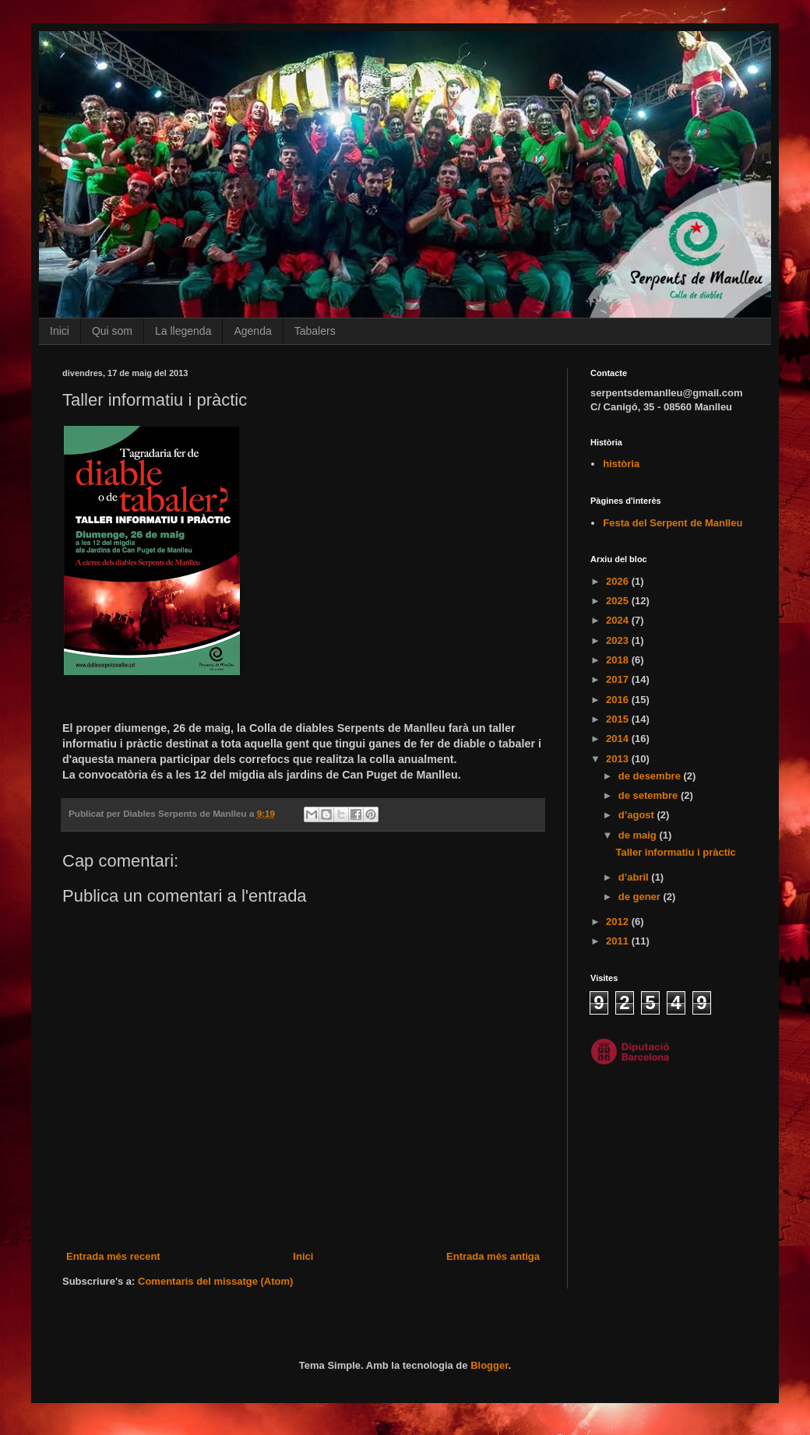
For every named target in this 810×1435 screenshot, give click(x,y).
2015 (619, 719)
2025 (619, 601)
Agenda (252, 331)
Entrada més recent (113, 1256)
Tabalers (315, 331)
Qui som (112, 331)
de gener (641, 896)
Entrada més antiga (493, 1256)
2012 (619, 921)
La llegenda (183, 331)
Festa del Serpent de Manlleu (672, 523)
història (621, 464)
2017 (619, 679)
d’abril (635, 877)
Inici (59, 331)
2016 (619, 699)
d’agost (637, 815)
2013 (619, 759)
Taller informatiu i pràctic (675, 852)
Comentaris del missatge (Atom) (215, 1281)
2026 (619, 581)
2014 (619, 738)
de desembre (651, 776)
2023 (619, 640)
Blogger (489, 1365)
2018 (619, 660)
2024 (619, 620)
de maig (639, 835)
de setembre (649, 795)
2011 (619, 941)
